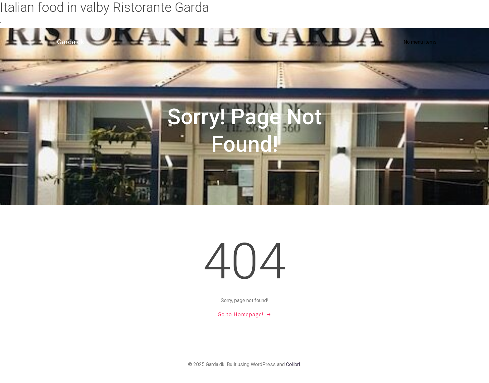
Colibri (293, 364)
